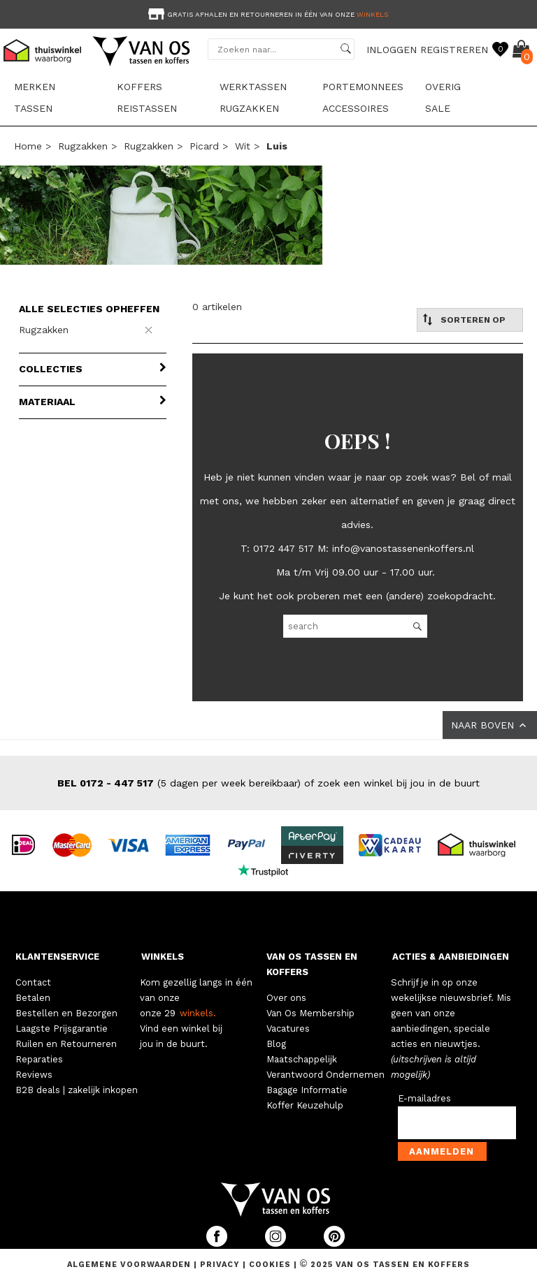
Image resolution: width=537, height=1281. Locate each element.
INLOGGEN (391, 49)
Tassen (33, 108)
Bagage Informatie (307, 1090)
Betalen (32, 998)
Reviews (33, 1074)
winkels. (198, 1013)
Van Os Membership (310, 1013)
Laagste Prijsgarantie (61, 1028)
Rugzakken (249, 108)
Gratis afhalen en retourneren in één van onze (266, 14)
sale (437, 108)
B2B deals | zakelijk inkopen (76, 1090)
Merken (34, 86)
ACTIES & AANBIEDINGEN (450, 956)
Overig (443, 86)
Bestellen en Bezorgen (66, 1013)
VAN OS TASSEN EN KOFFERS (311, 964)
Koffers (139, 86)
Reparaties (39, 1059)
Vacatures (288, 1028)
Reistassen (147, 108)
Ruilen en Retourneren (66, 1044)
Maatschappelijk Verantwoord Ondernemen (325, 1067)
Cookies (270, 1264)
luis (276, 146)
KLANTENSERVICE (57, 956)
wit (242, 146)
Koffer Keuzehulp (304, 1105)
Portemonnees (362, 86)
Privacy (221, 1264)
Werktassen (253, 86)
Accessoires (355, 108)
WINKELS (162, 956)
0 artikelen (217, 306)
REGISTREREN (454, 49)
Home (28, 146)
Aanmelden (441, 1151)
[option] (268, 13)
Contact (33, 982)
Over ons (286, 998)
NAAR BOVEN (490, 725)
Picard (204, 146)
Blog (276, 1044)
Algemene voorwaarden (130, 1264)
